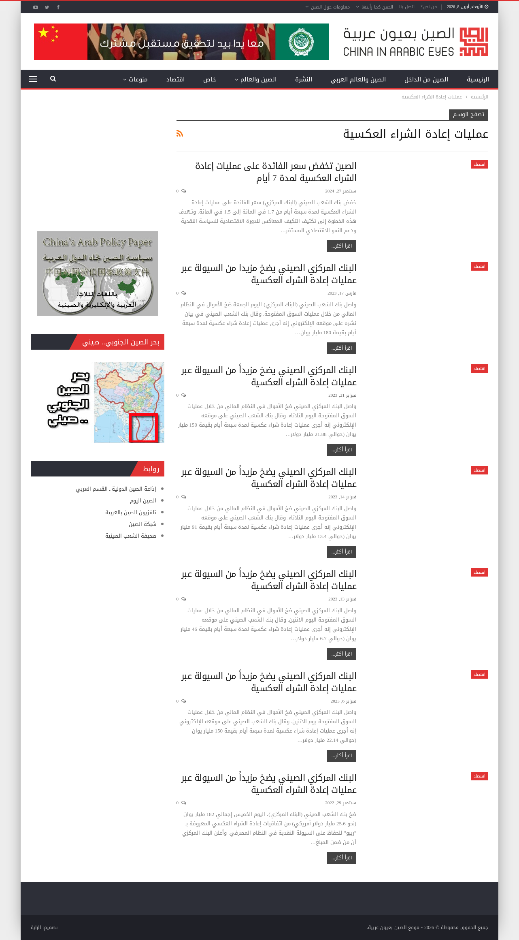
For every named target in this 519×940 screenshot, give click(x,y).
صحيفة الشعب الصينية (130, 536)
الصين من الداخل (426, 79)
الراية (36, 927)
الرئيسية (478, 79)
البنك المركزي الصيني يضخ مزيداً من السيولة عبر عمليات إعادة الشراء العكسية (269, 376)
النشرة (303, 79)
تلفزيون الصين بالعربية (130, 512)
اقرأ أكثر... (342, 245)
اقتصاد (175, 79)
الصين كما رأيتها (377, 7)
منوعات (138, 79)
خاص (209, 79)
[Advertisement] (97, 160)
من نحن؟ (429, 6)
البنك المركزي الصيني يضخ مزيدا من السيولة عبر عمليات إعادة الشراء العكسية (269, 274)
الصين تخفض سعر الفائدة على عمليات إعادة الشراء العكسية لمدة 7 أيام (276, 172)
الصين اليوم (143, 501)
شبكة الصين (142, 524)
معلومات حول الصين (330, 7)
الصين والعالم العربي (358, 79)
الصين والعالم (258, 79)
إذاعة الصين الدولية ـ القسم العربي (116, 489)
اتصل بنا (407, 6)
